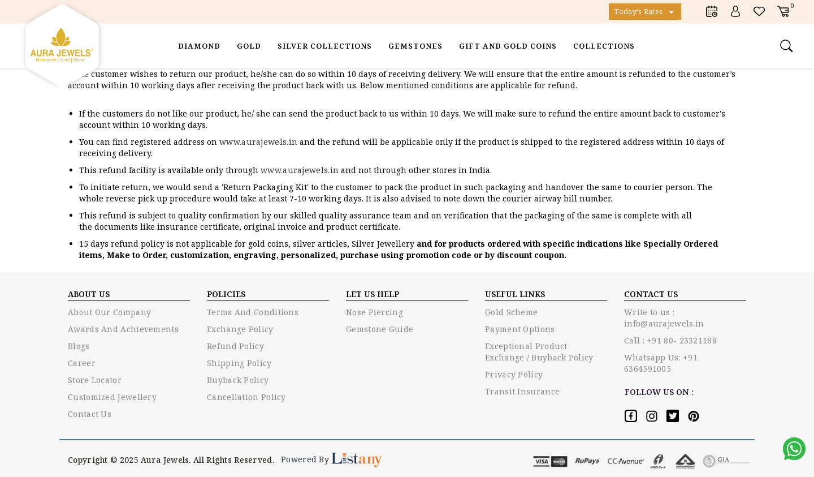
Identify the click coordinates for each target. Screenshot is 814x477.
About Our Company (109, 312)
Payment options (520, 329)
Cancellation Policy (246, 397)
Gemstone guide (379, 329)
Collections (604, 46)
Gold (249, 46)
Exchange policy (240, 329)
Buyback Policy (238, 380)
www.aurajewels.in (259, 141)
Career (82, 363)
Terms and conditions (252, 312)
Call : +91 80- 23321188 (670, 340)
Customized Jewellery (112, 397)
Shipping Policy (239, 363)
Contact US (651, 294)
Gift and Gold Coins (508, 46)
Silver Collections (325, 46)
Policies (226, 294)
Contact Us (89, 414)
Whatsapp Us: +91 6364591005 (661, 363)
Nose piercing (374, 312)
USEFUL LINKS (515, 294)
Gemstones (415, 46)
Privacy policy (514, 374)
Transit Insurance (522, 391)
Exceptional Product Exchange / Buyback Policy (539, 352)
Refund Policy (235, 346)
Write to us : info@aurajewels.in (664, 318)
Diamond (199, 46)
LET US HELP (372, 294)
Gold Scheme (511, 312)
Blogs (79, 346)
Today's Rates (645, 11)
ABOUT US (89, 294)
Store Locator (95, 380)
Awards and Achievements (123, 329)
